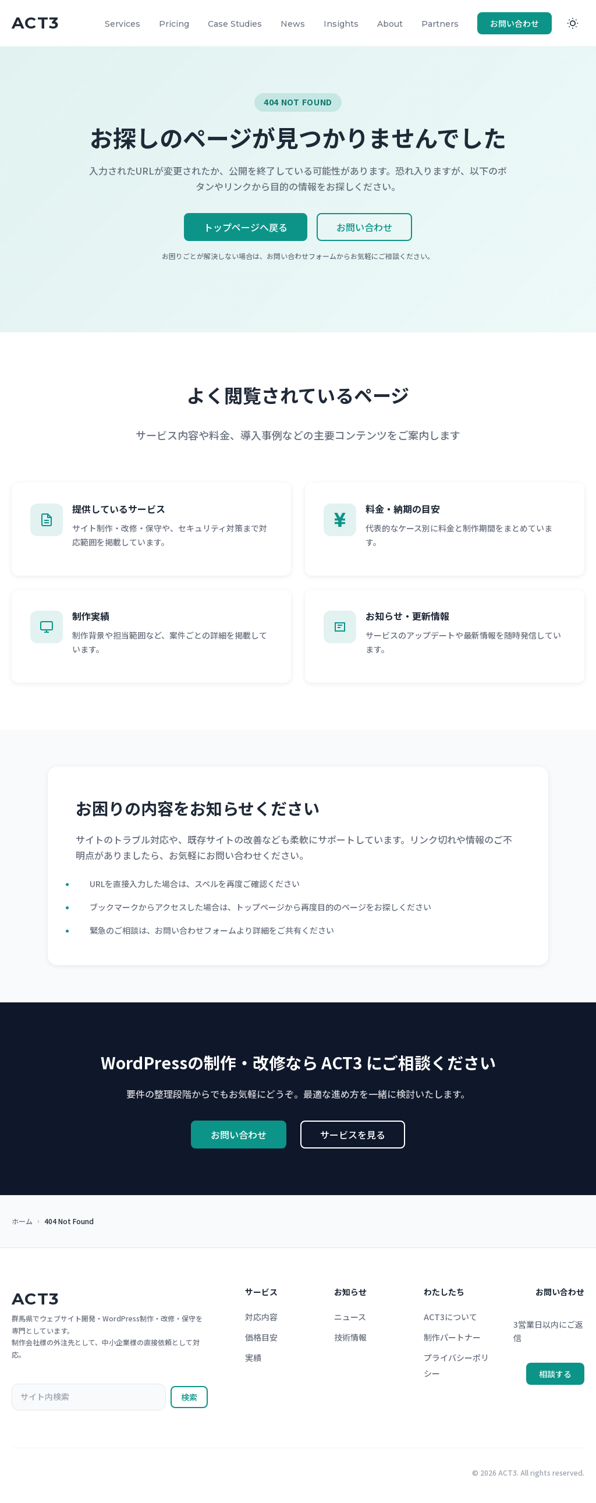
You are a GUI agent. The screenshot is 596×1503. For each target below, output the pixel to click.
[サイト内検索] (89, 1398)
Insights (341, 24)
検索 (189, 1399)
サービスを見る (352, 1136)
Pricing (174, 24)
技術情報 (350, 1339)
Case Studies (235, 24)
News (293, 24)
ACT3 (35, 1300)
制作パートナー (452, 1339)
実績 (253, 1359)
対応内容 (261, 1318)
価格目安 (261, 1339)
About (390, 24)
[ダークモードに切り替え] (572, 23)
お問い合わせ (514, 23)
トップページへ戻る (246, 227)
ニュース (350, 1318)
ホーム (22, 1221)
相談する (555, 1375)
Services (122, 24)
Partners (440, 24)
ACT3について (450, 1318)
